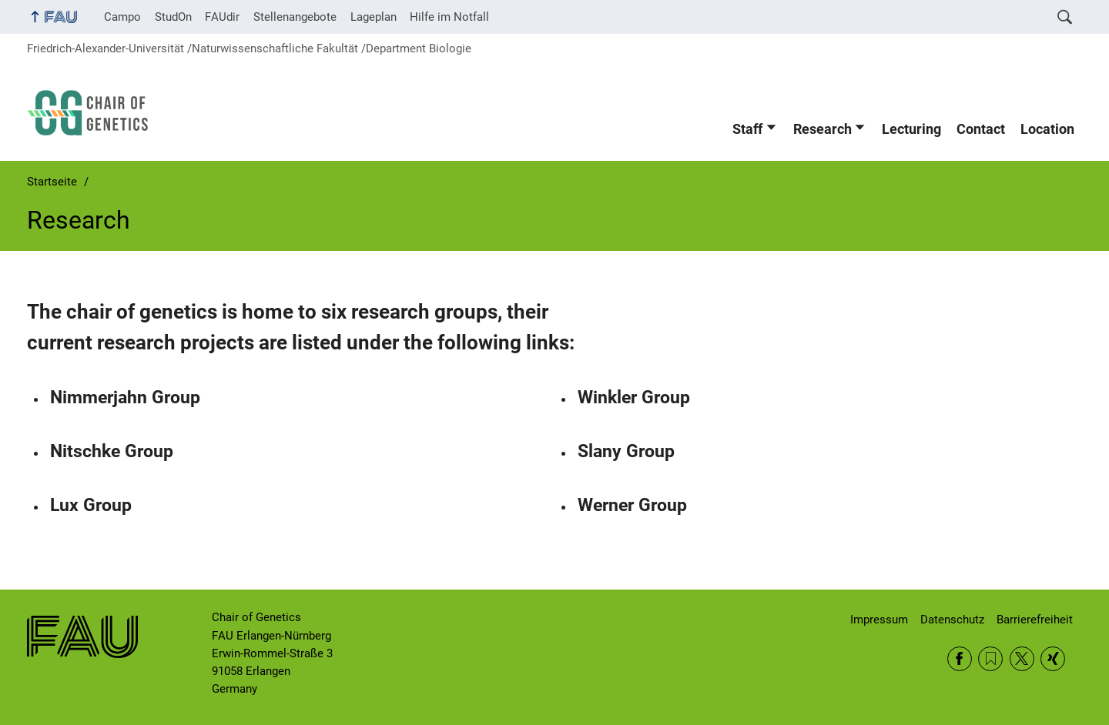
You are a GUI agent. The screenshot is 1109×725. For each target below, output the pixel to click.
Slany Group (626, 451)
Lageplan (373, 17)
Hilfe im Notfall (449, 17)
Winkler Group (634, 397)
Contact (981, 129)
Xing (1052, 658)
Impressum (879, 619)
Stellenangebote (295, 17)
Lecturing (911, 129)
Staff (747, 129)
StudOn (173, 17)
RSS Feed (990, 658)
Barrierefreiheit (1035, 619)
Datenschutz (952, 619)
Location (1047, 129)
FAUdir (222, 17)
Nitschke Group (111, 451)
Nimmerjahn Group (125, 397)
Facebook (959, 658)
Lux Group (91, 505)
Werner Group (632, 505)
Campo (122, 17)
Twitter (1022, 658)
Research (822, 129)
